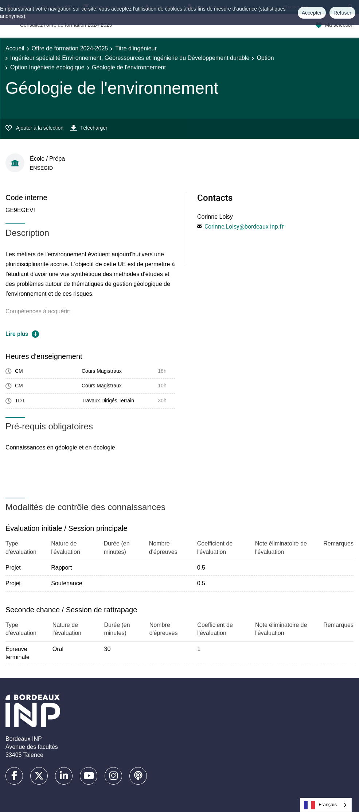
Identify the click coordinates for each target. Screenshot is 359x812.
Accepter (312, 13)
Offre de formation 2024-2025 (70, 48)
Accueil (14, 48)
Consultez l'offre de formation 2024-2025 (66, 25)
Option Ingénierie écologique (47, 67)
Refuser (342, 13)
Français (320, 805)
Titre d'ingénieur (136, 48)
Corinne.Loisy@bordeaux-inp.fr (244, 226)
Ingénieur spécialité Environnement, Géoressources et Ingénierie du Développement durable (129, 58)
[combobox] (326, 805)
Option (265, 58)
